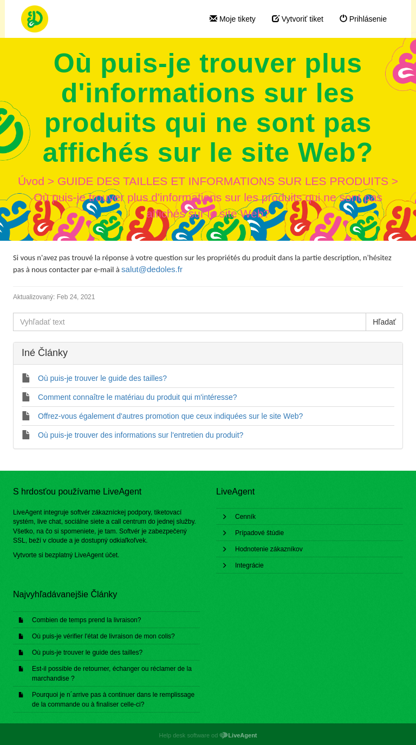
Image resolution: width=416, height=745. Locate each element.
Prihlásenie (363, 19)
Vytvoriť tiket (297, 19)
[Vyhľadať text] (189, 322)
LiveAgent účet (96, 555)
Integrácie (249, 565)
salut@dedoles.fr (152, 269)
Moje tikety (233, 19)
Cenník (245, 516)
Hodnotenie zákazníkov (269, 549)
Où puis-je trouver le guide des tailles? (87, 652)
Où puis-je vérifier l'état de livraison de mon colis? (103, 636)
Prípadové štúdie (259, 533)
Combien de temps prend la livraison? (86, 620)
